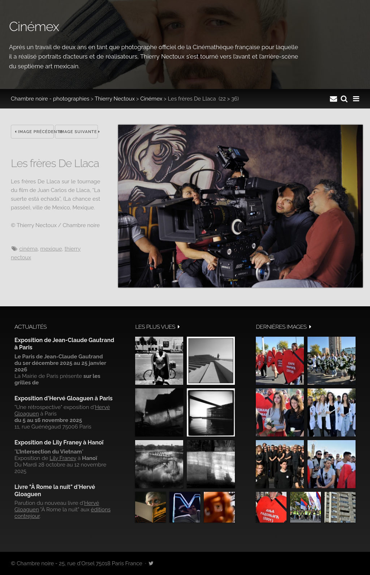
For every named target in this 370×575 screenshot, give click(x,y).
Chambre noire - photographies (50, 98)
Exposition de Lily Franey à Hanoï (58, 442)
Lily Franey (63, 458)
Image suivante (78, 131)
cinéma (28, 249)
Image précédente (34, 131)
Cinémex (151, 98)
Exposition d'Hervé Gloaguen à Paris (63, 398)
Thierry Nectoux (115, 98)
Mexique (51, 249)
